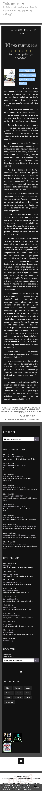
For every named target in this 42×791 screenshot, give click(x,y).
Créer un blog (17, 776)
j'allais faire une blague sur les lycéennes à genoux (21, 408)
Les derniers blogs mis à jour (9, 778)
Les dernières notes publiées (24, 778)
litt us (27, 693)
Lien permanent (27, 416)
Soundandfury (8, 466)
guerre (27, 688)
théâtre (8, 688)
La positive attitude (10, 591)
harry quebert (12, 408)
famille (8, 697)
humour (17, 688)
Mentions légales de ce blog (24, 783)
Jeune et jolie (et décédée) (21, 56)
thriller (28, 697)
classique (9, 693)
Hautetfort (25, 776)
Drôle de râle (8, 632)
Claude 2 (6, 526)
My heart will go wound (12, 582)
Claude (5, 535)
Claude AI (6, 457)
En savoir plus (26, 789)
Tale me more (14, 4)
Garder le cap (8, 641)
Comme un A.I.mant (10, 574)
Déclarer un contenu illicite (9, 783)
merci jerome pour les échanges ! (29, 411)
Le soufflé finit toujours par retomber (24, 526)
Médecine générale (19, 419)
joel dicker (23, 408)
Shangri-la (7, 566)
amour (19, 693)
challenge (18, 697)
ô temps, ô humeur (21, 544)
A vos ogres (7, 624)
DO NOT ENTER (17, 457)
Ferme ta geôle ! (9, 607)
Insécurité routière (10, 599)
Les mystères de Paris (11, 616)
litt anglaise (9, 702)
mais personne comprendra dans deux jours (20, 410)
